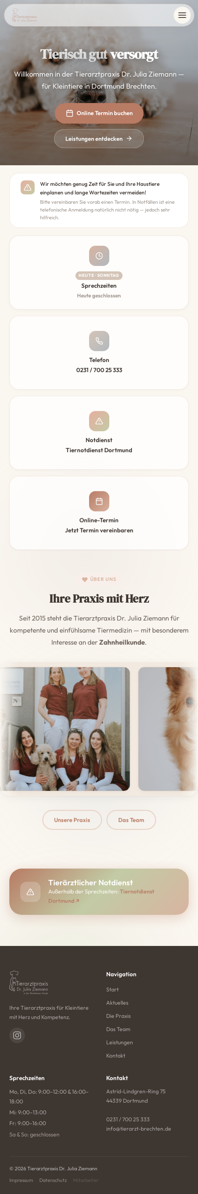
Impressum (21, 1180)
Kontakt (115, 1055)
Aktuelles (117, 1002)
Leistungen (119, 1042)
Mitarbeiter (85, 1180)
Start (112, 989)
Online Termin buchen (99, 113)
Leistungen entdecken (99, 138)
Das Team (118, 1029)
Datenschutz (53, 1180)
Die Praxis (118, 1015)
